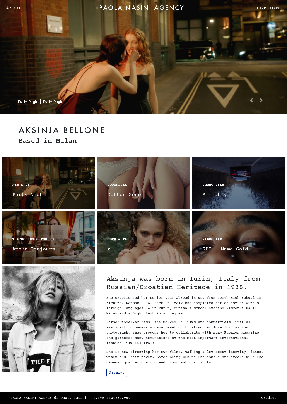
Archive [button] (117, 373)
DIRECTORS (269, 7)
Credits (269, 398)
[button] (251, 100)
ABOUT (13, 7)
